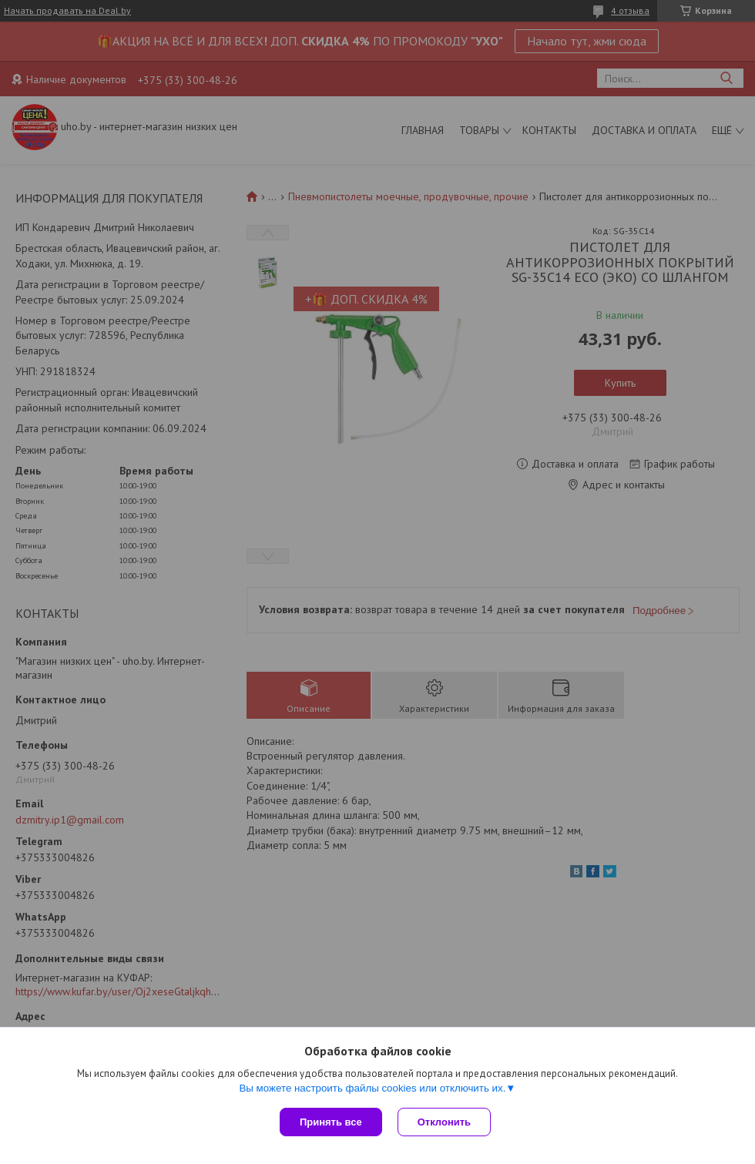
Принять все (331, 1122)
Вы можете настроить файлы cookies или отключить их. (372, 1088)
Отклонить (444, 1122)
